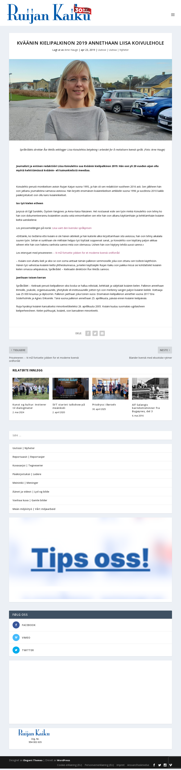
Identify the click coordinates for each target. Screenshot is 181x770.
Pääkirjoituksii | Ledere (27, 475)
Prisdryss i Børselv (104, 406)
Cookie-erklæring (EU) (69, 766)
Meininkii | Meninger (25, 484)
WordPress (63, 761)
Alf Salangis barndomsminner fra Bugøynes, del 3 (146, 409)
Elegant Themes (32, 761)
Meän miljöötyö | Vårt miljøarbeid (34, 510)
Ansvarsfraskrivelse (138, 766)
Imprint (120, 766)
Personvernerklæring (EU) (99, 766)
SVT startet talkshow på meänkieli (68, 407)
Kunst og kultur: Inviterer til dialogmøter (29, 407)
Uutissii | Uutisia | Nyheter (113, 51)
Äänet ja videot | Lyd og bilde (31, 493)
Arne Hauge (71, 51)
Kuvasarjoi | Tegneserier (28, 467)
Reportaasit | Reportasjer (29, 458)
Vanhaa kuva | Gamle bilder (30, 501)
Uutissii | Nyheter (24, 449)
